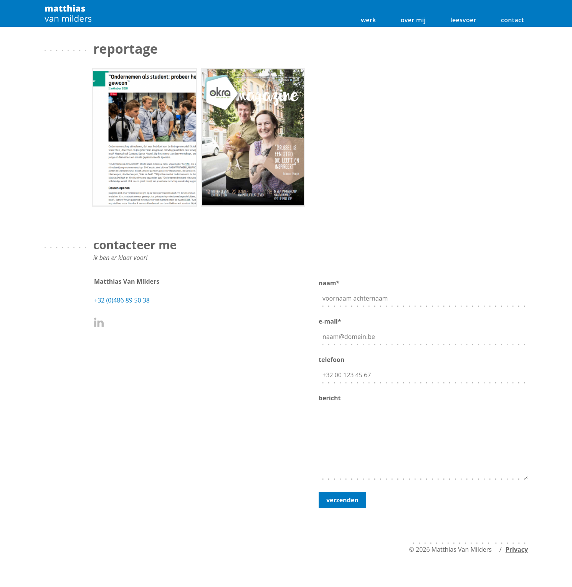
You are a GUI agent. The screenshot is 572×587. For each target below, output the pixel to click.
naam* (423, 291)
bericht (423, 437)
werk (368, 20)
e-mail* (423, 329)
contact (512, 20)
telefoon (423, 368)
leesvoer (463, 20)
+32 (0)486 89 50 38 (122, 300)
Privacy (517, 549)
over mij (413, 20)
